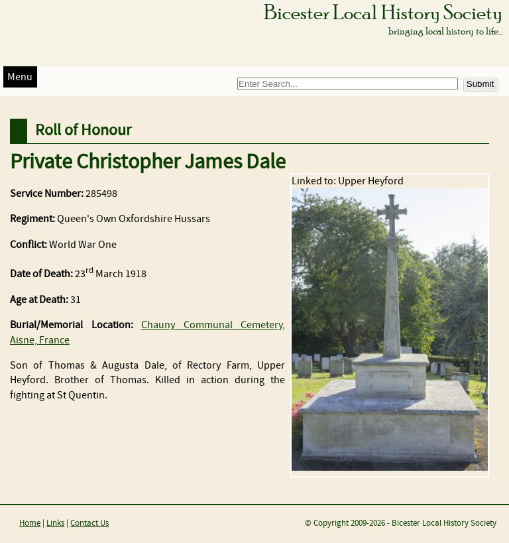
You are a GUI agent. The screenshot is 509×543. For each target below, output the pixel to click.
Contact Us (89, 523)
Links (55, 523)
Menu (19, 77)
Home (29, 523)
